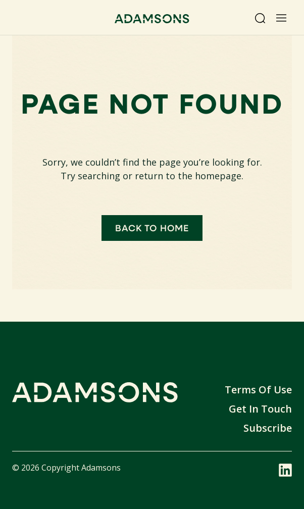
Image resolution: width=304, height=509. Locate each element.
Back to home (152, 228)
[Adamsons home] (152, 20)
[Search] (260, 18)
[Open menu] (281, 18)
